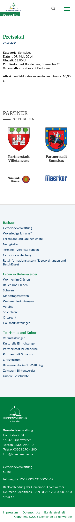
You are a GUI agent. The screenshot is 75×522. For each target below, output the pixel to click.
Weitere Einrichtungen (18, 301)
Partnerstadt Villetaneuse (20, 349)
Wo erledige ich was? (17, 233)
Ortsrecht (9, 317)
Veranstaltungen (14, 338)
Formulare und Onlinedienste (23, 238)
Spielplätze (10, 312)
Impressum (10, 512)
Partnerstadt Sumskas (18, 354)
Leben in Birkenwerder (20, 274)
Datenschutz (31, 512)
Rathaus (9, 223)
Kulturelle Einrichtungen (19, 343)
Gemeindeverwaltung (17, 228)
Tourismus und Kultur (19, 333)
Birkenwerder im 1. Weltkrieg (23, 365)
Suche (7, 471)
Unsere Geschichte (16, 376)
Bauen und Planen (15, 285)
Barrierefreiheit (54, 512)
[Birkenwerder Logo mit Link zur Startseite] (13, 7)
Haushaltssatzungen (16, 323)
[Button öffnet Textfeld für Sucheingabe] (54, 9)
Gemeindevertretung (17, 255)
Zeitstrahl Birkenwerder (19, 370)
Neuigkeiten (11, 244)
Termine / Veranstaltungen (21, 249)
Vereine (8, 306)
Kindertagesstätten (16, 295)
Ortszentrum (11, 359)
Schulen (8, 290)
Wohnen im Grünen (16, 279)
